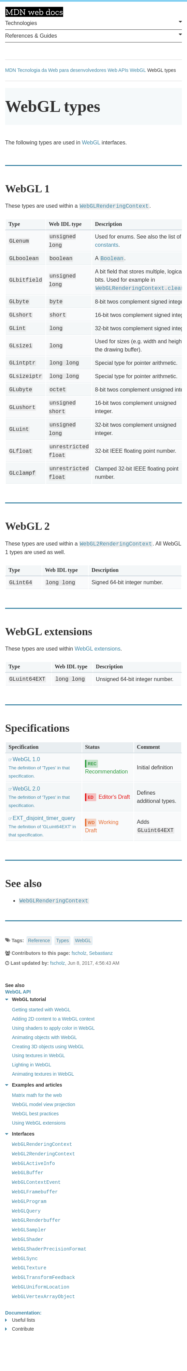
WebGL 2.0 (39, 797)
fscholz (79, 953)
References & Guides (93, 35)
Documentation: (23, 1313)
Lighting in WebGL (31, 1064)
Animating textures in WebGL (43, 1074)
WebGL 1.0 (39, 767)
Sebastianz (101, 953)
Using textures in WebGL (38, 1055)
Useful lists (20, 1320)
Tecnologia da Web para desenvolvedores (61, 70)
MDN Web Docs (34, 12)
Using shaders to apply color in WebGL (53, 1028)
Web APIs (117, 70)
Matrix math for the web (37, 1095)
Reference (39, 940)
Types (62, 940)
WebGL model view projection (43, 1104)
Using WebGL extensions (39, 1123)
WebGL (138, 70)
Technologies (93, 22)
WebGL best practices (35, 1113)
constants (106, 245)
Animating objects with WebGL (44, 1037)
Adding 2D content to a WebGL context (53, 1019)
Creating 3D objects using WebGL (48, 1046)
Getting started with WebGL (41, 1009)
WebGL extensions (97, 649)
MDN (10, 70)
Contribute (19, 1329)
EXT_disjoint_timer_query (42, 826)
